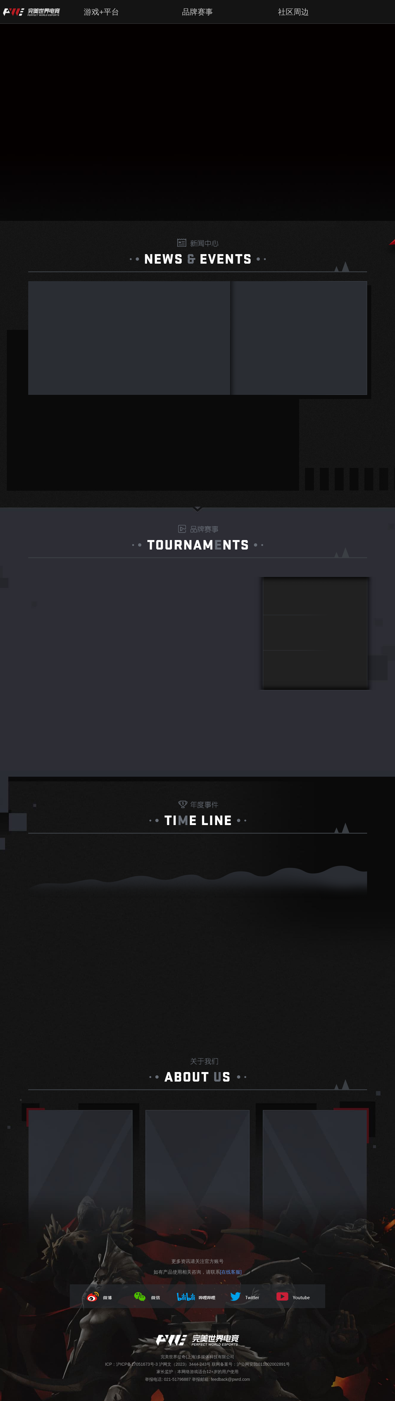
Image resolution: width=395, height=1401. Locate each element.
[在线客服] (231, 1272)
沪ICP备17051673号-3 (137, 1364)
